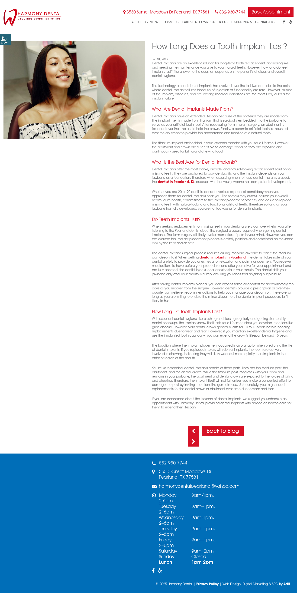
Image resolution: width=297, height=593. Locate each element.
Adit (287, 584)
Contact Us (264, 22)
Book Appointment (271, 12)
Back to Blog (223, 430)
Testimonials (241, 22)
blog (223, 22)
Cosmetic (171, 22)
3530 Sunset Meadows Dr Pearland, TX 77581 (166, 12)
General (152, 22)
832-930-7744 (230, 12)
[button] (5, 39)
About (137, 22)
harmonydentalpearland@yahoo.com (195, 486)
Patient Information (199, 22)
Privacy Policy (207, 584)
